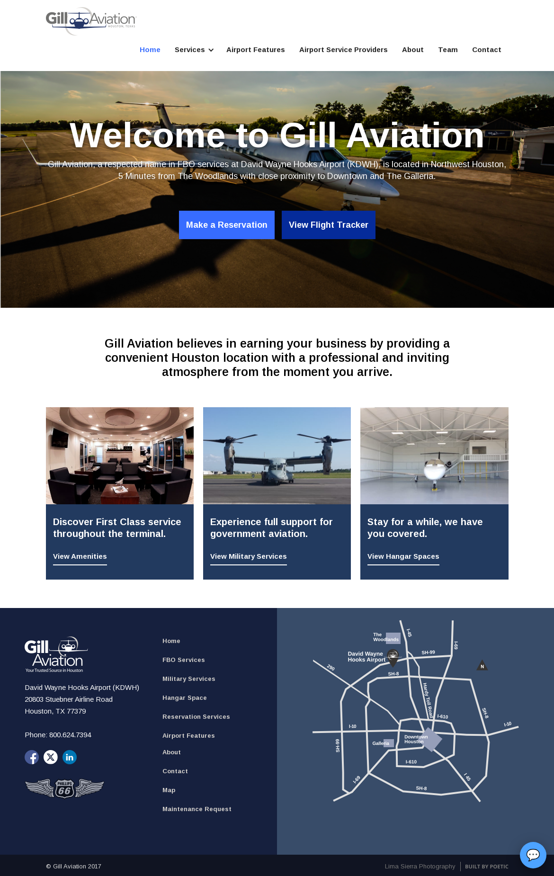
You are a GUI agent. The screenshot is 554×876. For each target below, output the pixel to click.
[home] (91, 21)
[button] (193, 50)
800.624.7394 (70, 735)
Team (448, 49)
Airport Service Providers (343, 49)
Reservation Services (196, 716)
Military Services (188, 678)
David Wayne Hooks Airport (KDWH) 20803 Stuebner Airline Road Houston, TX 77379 (83, 699)
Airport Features (255, 49)
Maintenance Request (197, 809)
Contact (486, 49)
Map (168, 790)
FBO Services (183, 659)
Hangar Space (184, 697)
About (413, 49)
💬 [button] (533, 855)
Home (150, 49)
